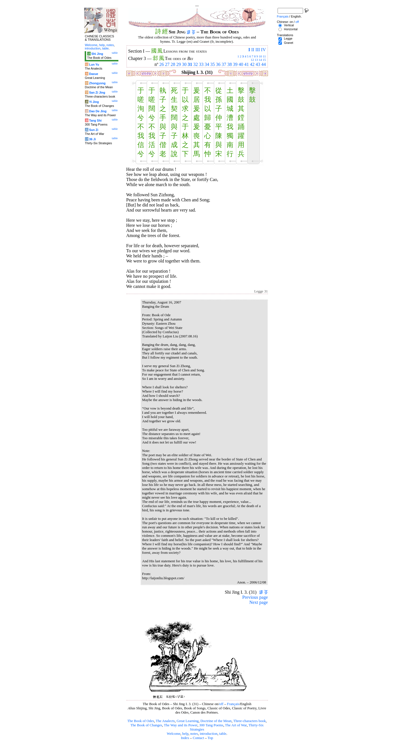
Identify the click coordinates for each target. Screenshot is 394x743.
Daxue (93, 74)
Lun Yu (94, 64)
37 (224, 64)
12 (252, 59)
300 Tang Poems (211, 725)
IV (263, 49)
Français (233, 704)
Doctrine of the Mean (216, 721)
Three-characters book (249, 721)
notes (194, 734)
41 (246, 64)
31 (190, 64)
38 (229, 64)
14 (260, 59)
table (222, 734)
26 (161, 64)
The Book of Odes (140, 721)
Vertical (289, 25)
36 (218, 64)
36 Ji (92, 139)
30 (184, 64)
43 (258, 64)
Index (185, 738)
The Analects (165, 721)
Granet (288, 42)
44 (263, 64)
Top (210, 738)
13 (256, 59)
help (185, 734)
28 (173, 64)
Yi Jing (94, 102)
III (257, 49)
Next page (258, 602)
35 (212, 64)
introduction (209, 734)
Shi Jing (97, 53)
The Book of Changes (146, 725)
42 (252, 64)
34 (207, 64)
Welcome (173, 734)
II (252, 49)
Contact (198, 738)
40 (241, 64)
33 (201, 64)
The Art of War (236, 725)
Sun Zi (93, 130)
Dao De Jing (98, 111)
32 (195, 64)
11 (264, 56)
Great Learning (187, 721)
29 (178, 64)
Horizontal (290, 29)
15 (264, 59)
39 (235, 64)
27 (167, 64)
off (221, 704)
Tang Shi (95, 120)
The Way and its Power (180, 725)
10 (260, 56)
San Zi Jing (97, 92)
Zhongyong (97, 83)
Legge (288, 38)
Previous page (255, 597)
